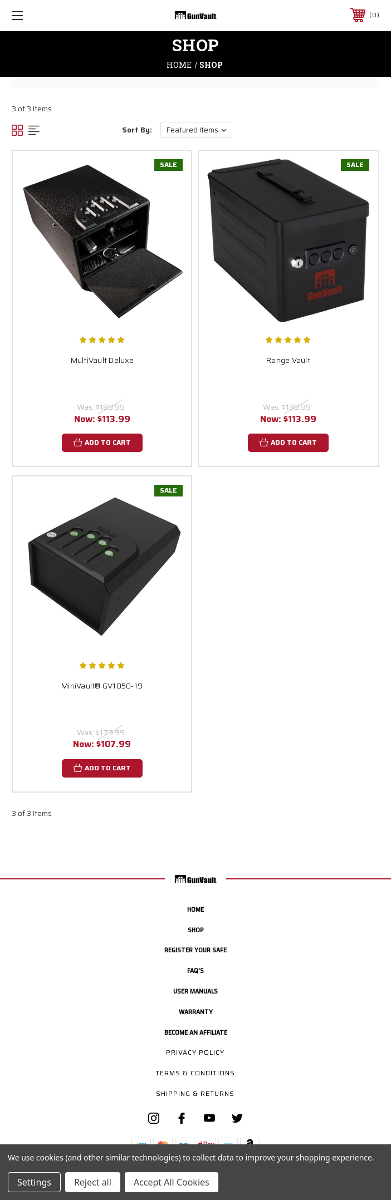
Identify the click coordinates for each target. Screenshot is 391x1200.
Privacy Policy (195, 1052)
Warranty (196, 1011)
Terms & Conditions (195, 1073)
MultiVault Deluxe (102, 360)
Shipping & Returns (195, 1093)
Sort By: (137, 130)
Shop (195, 929)
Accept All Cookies (171, 1182)
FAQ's (195, 970)
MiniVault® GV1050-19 (102, 686)
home (195, 909)
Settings (34, 1182)
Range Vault (288, 360)
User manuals (195, 991)
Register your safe (195, 950)
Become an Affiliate (195, 1032)
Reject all (92, 1182)
